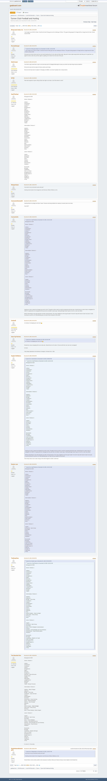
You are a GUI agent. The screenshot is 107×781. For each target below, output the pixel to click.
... (21, 25)
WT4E (12, 78)
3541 (39, 25)
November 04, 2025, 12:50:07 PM (30, 184)
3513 (35, 25)
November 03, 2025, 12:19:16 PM (30, 29)
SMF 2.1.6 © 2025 (12, 779)
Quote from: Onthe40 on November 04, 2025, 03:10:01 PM (38, 339)
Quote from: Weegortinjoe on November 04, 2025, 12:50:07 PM (39, 751)
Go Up (11, 765)
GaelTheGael (14, 94)
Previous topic (87, 21)
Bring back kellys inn (17, 29)
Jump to (77, 771)
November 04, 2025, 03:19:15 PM (30, 336)
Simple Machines (19, 779)
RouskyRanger (15, 46)
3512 (32, 25)
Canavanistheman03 (17, 201)
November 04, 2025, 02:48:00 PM (30, 216)
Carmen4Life (14, 217)
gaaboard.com (15, 5)
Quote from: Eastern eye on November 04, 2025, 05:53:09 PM (38, 561)
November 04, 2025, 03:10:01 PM (30, 320)
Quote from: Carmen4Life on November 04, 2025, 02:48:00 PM (39, 358)
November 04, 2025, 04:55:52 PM (30, 355)
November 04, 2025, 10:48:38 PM (30, 655)
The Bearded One (16, 655)
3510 (26, 25)
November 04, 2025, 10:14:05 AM (30, 78)
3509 (24, 25)
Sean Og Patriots (16, 336)
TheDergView (15, 558)
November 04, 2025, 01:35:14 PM (30, 200)
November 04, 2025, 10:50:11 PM (30, 748)
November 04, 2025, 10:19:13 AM (30, 94)
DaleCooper (14, 62)
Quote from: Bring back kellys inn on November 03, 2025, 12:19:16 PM (40, 48)
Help (86, 779)
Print (95, 25)
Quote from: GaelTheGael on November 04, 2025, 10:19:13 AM (39, 219)
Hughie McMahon (16, 356)
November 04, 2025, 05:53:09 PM (30, 464)
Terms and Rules (91, 779)
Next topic (93, 21)
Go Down (12, 25)
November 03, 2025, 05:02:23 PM (30, 45)
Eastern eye (14, 464)
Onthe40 (13, 320)
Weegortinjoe (15, 184)
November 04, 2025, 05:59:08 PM (30, 558)
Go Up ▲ (96, 779)
